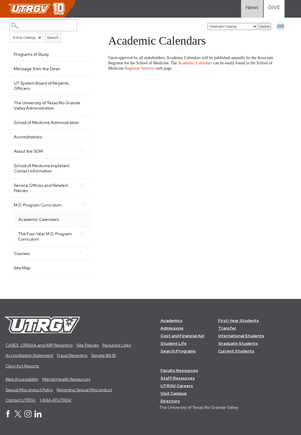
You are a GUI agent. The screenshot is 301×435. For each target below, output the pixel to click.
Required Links (117, 345)
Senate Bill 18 (103, 355)
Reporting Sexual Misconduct (84, 389)
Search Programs (178, 351)
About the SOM (28, 151)
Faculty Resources (179, 370)
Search (52, 37)
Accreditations (28, 137)
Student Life (173, 343)
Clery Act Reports (22, 366)
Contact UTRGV (21, 400)
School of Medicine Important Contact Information (41, 168)
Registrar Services (140, 68)
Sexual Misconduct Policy (29, 389)
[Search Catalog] (43, 25)
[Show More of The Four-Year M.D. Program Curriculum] (84, 233)
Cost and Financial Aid (182, 335)
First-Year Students (238, 320)
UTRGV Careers (176, 385)
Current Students (236, 351)
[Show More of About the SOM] (84, 150)
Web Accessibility (22, 379)
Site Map (22, 268)
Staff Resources (177, 378)
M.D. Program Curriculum (37, 205)
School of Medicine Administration (46, 122)
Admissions (171, 328)
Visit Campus (173, 393)
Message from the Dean (37, 68)
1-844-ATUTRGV (55, 400)
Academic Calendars (38, 219)
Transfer (227, 328)
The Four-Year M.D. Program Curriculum (45, 236)
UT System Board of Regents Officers (41, 85)
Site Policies (87, 345)
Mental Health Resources (66, 379)
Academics (171, 320)
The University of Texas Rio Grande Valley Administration (47, 105)
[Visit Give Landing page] (274, 9)
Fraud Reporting (72, 355)
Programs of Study (31, 54)
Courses (22, 253)
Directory (170, 400)
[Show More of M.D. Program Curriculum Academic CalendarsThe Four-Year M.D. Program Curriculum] (84, 204)
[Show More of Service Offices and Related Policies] (84, 184)
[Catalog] (232, 26)
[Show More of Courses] (84, 252)
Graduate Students (238, 343)
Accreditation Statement (29, 355)
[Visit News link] (252, 9)
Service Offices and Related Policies (41, 188)
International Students (241, 335)
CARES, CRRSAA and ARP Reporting (39, 345)
